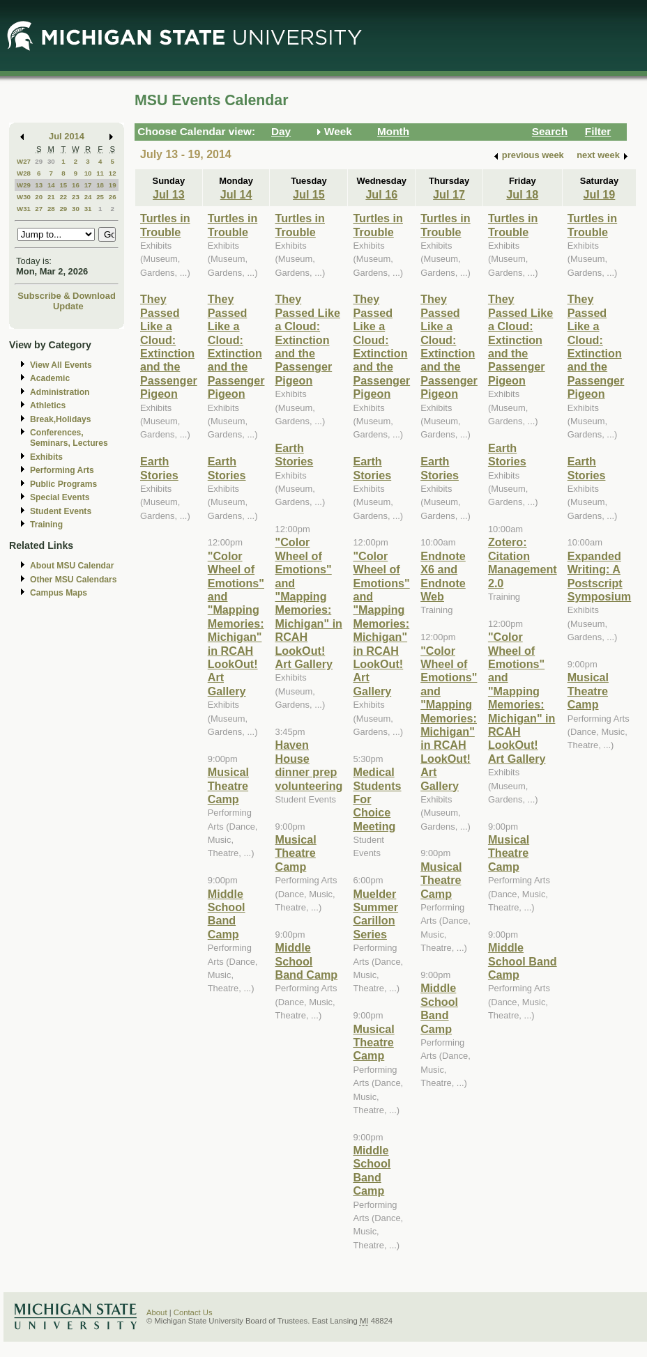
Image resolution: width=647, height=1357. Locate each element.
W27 (24, 161)
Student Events (60, 511)
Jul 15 (309, 194)
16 (75, 185)
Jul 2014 (66, 136)
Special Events (59, 497)
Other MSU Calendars (73, 579)
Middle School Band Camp (226, 913)
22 (63, 197)
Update (68, 306)
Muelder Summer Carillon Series (375, 913)
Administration (59, 392)
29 (39, 161)
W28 (24, 173)
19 (112, 185)
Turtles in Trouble (165, 225)
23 (75, 197)
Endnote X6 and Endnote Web (443, 576)
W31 (24, 208)
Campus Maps (58, 593)
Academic (50, 378)
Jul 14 (236, 194)
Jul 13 (169, 194)
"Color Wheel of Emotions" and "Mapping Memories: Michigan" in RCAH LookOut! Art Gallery (236, 623)
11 (100, 173)
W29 (24, 185)
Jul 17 (449, 194)
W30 (24, 197)
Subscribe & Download (66, 295)
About (156, 1312)
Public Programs (63, 484)
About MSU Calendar (72, 566)
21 (51, 197)
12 (112, 173)
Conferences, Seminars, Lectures (69, 438)
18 (100, 185)
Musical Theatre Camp (228, 785)
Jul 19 (600, 194)
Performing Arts (62, 470)
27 (39, 208)
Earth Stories (159, 468)
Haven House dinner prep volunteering (308, 764)
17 (88, 185)
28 (51, 208)
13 (39, 185)
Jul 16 (381, 194)
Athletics (48, 405)
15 (63, 185)
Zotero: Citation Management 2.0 (522, 562)
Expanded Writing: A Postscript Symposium (600, 576)
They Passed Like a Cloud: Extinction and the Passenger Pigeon (168, 346)
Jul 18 (522, 194)
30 (51, 161)
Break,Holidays (60, 419)
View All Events (61, 365)
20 (39, 197)
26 (112, 197)
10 (88, 173)
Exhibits (46, 457)
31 (88, 208)
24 (88, 197)
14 (51, 185)
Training (46, 524)
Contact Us (193, 1312)
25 (100, 197)
